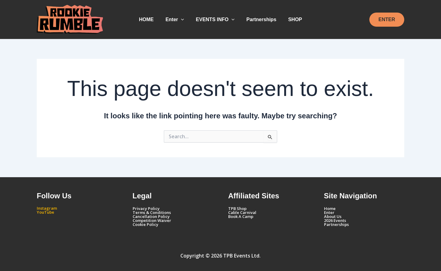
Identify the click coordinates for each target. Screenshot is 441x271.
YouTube (45, 212)
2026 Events (335, 220)
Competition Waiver (152, 220)
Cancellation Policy (151, 216)
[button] (183, 19)
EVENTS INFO (215, 19)
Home (330, 208)
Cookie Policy (145, 224)
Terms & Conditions (152, 212)
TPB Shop (237, 208)
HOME (150, 19)
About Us (332, 216)
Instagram (47, 208)
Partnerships (259, 19)
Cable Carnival (242, 212)
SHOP (291, 19)
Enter (177, 19)
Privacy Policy (146, 208)
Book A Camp (240, 216)
